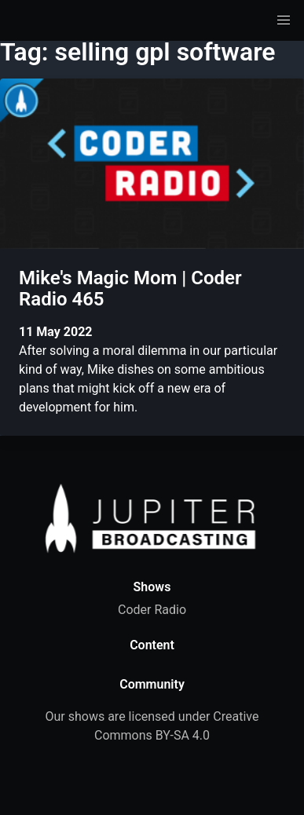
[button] (283, 20)
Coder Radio (152, 609)
